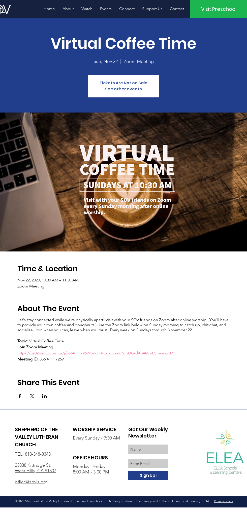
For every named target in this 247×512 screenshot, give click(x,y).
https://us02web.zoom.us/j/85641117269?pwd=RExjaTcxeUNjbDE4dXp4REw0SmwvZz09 (95, 353)
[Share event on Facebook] (19, 396)
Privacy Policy (223, 501)
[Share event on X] (32, 396)
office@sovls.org (31, 482)
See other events (123, 89)
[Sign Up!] (148, 475)
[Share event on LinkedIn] (44, 396)
